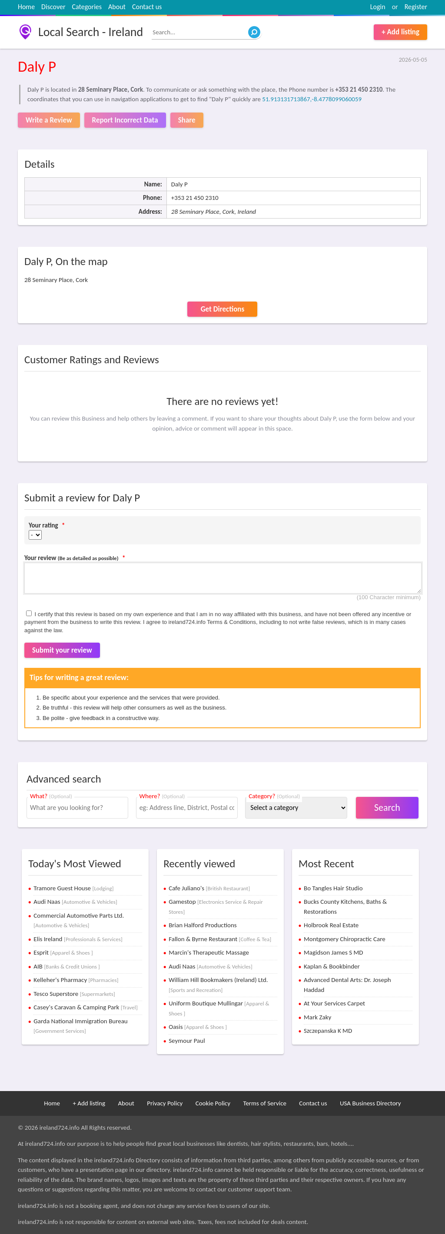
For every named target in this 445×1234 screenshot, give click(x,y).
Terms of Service (264, 1103)
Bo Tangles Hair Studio (333, 888)
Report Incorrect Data (125, 120)
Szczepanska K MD (328, 1031)
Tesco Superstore (74, 994)
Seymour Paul (187, 1041)
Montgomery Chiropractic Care (344, 939)
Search (387, 807)
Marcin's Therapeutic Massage (209, 952)
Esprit (63, 952)
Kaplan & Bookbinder (332, 966)
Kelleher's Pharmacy (75, 980)
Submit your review (62, 650)
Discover (53, 7)
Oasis (198, 1027)
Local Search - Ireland (90, 32)
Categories (87, 7)
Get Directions (222, 309)
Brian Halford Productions (203, 925)
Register (416, 7)
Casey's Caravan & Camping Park (85, 1007)
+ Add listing (400, 31)
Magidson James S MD (333, 952)
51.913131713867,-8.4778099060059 (312, 99)
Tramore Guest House (73, 888)
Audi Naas (75, 902)
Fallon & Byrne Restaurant (220, 939)
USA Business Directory (370, 1103)
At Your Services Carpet (334, 1003)
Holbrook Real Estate (331, 925)
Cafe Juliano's (209, 888)
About (117, 7)
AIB (66, 966)
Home (26, 7)
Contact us (147, 7)
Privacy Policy (165, 1103)
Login (377, 7)
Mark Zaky (317, 1017)
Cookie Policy (213, 1103)
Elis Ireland (77, 939)
